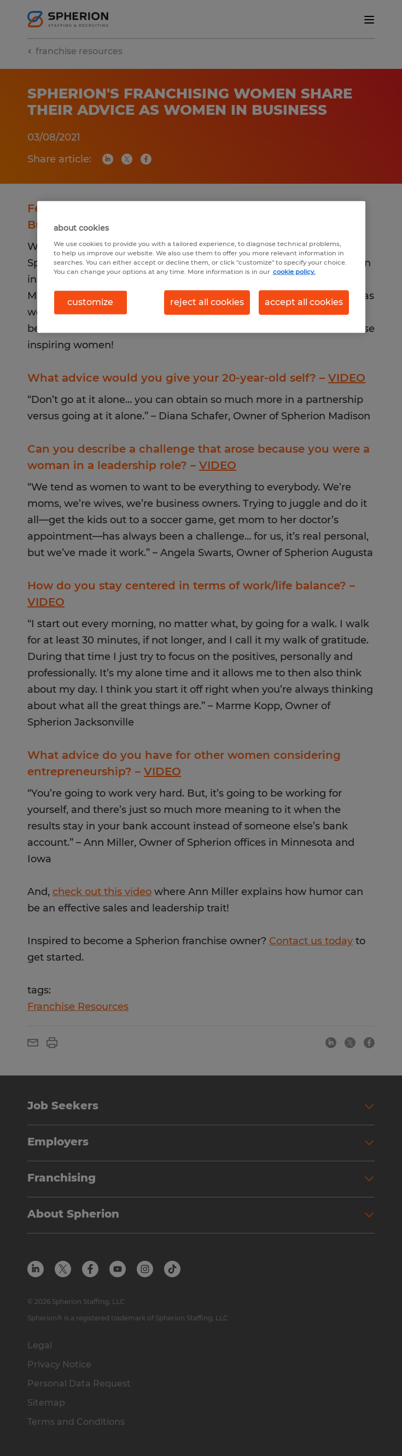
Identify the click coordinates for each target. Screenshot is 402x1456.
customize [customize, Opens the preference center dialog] (90, 302)
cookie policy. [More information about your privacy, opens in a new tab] (294, 272)
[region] (201, 266)
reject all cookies (207, 302)
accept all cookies (304, 302)
